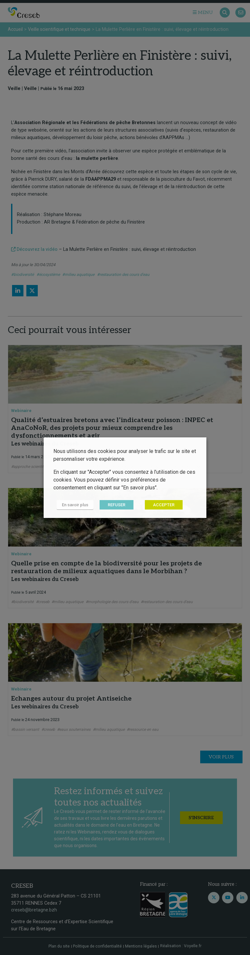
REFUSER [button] (116, 504)
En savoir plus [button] (75, 504)
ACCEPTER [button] (163, 504)
